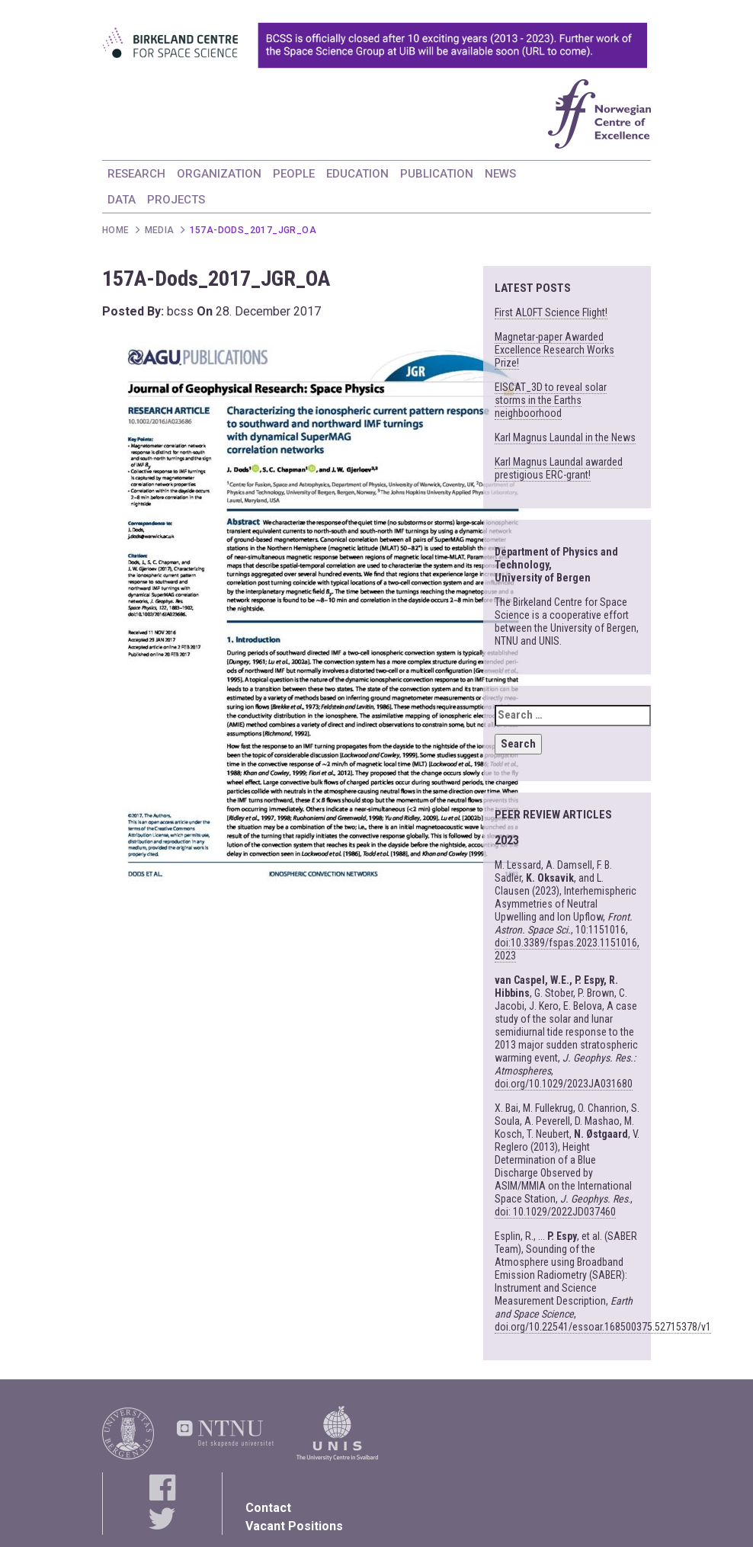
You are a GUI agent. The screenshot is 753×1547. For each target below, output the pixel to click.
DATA (121, 200)
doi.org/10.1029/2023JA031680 (564, 1084)
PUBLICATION (436, 174)
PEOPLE (294, 174)
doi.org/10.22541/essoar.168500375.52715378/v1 (603, 1327)
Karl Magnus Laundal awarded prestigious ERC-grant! (559, 468)
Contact (268, 1508)
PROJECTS (176, 200)
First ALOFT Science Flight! (551, 312)
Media (160, 230)
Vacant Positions (294, 1526)
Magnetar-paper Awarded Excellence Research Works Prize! (554, 350)
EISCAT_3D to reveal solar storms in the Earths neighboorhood (551, 400)
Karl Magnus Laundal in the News (565, 437)
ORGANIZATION (219, 174)
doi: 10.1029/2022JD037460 (555, 1212)
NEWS (500, 174)
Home (116, 230)
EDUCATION (357, 174)
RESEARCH (136, 174)
